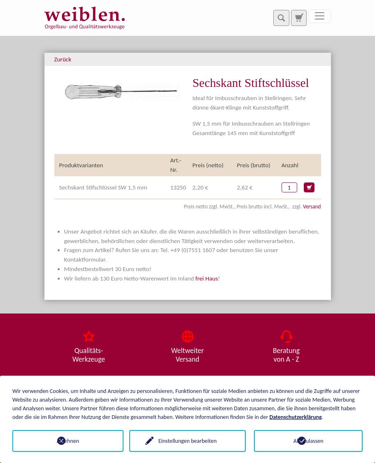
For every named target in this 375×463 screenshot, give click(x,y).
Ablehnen (66, 440)
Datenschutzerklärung (296, 417)
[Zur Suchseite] (299, 18)
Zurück (63, 59)
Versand (312, 206)
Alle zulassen (308, 440)
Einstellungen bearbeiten (187, 440)
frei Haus (207, 278)
